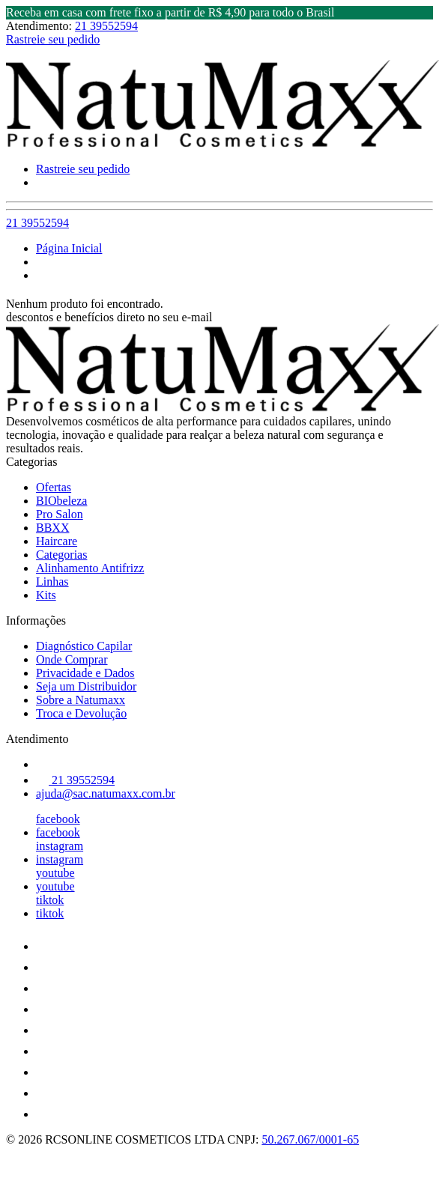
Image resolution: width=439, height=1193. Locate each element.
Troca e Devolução (81, 713)
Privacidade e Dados (85, 673)
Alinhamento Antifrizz (90, 568)
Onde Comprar (72, 659)
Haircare (56, 541)
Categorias (61, 554)
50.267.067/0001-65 (310, 1139)
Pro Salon (59, 514)
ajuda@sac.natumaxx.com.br (105, 793)
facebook (58, 819)
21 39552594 (106, 25)
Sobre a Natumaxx (80, 699)
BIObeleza (61, 500)
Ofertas (53, 487)
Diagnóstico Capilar (84, 646)
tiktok (50, 899)
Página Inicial (69, 248)
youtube (55, 872)
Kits (46, 595)
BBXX (52, 527)
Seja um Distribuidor (86, 686)
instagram (59, 846)
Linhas (52, 581)
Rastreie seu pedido (53, 39)
